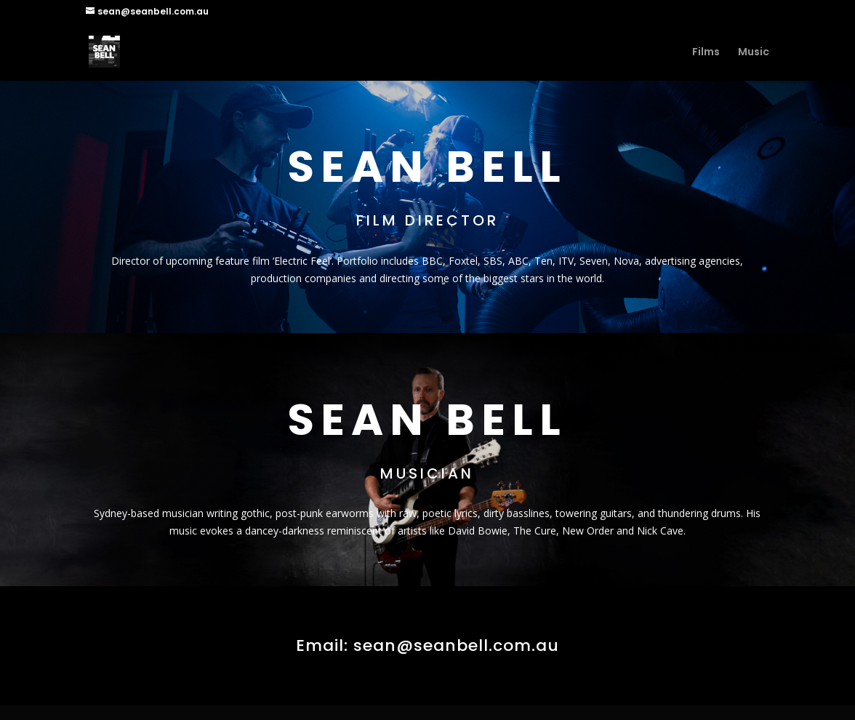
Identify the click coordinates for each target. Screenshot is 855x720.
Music (753, 53)
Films (706, 53)
